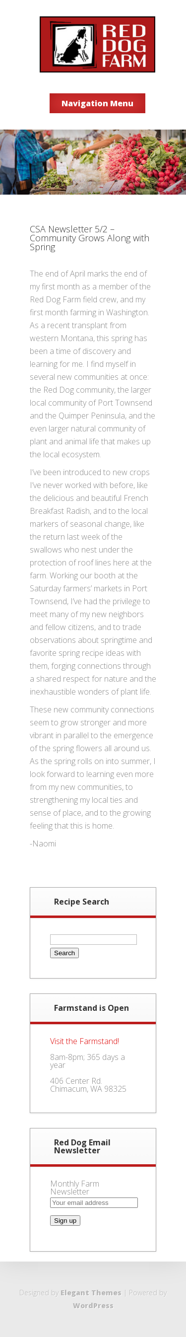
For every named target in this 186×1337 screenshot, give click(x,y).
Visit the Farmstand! (84, 1041)
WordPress (93, 1305)
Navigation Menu (97, 103)
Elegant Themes (91, 1292)
